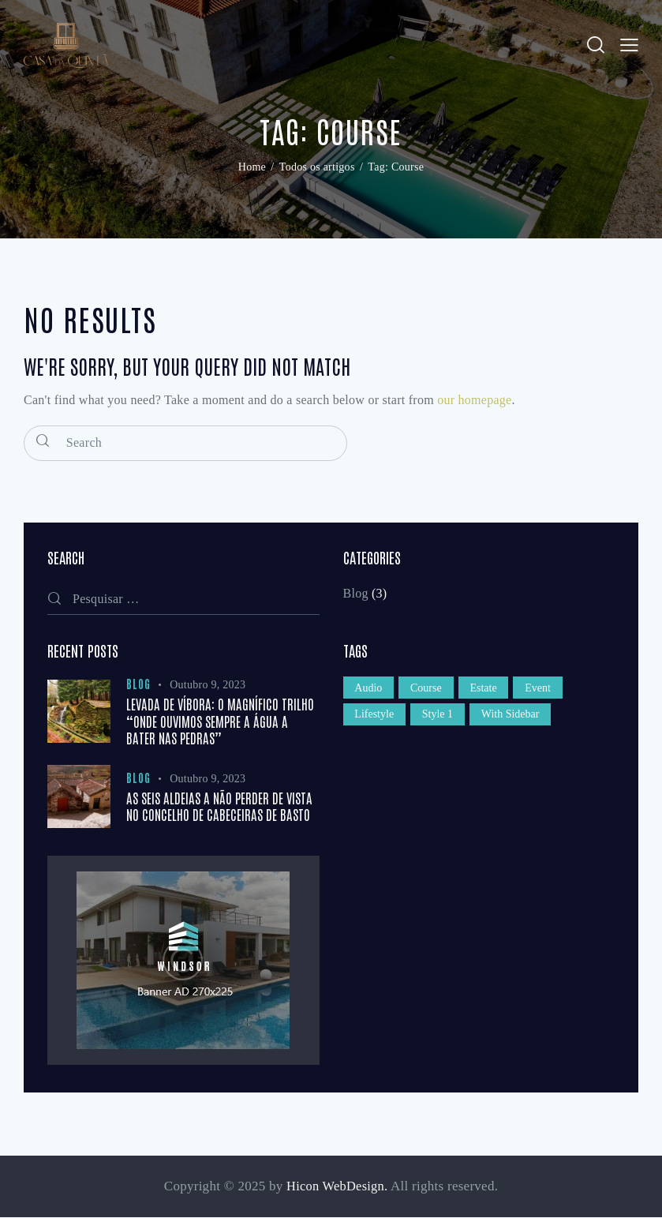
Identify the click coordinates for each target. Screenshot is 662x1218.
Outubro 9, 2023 (207, 686)
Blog (355, 595)
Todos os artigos (317, 169)
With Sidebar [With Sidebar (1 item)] (515, 719)
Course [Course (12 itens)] (429, 690)
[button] (629, 46)
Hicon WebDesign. (337, 1186)
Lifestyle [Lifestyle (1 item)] (375, 719)
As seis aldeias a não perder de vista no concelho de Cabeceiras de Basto (219, 806)
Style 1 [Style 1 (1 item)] (440, 719)
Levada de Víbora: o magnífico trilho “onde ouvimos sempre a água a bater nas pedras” (220, 722)
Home (252, 169)
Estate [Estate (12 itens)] (487, 690)
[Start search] (43, 442)
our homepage (474, 401)
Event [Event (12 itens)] (544, 690)
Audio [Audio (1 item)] (369, 690)
